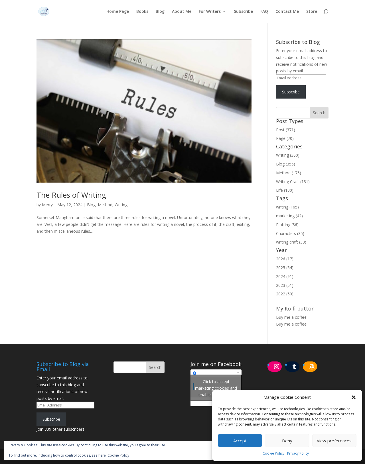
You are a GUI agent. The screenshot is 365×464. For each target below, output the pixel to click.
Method (105, 204)
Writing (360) (287, 155)
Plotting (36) (287, 224)
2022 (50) (284, 294)
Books (142, 11)
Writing (121, 204)
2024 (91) (284, 276)
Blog (160, 11)
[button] (353, 397)
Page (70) (285, 138)
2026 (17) (284, 258)
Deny (287, 440)
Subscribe (243, 11)
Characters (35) (290, 233)
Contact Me (287, 11)
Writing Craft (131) (293, 181)
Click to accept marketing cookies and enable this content (216, 388)
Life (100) (284, 190)
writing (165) (287, 207)
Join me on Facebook (216, 364)
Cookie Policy (273, 453)
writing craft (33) (291, 242)
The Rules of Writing (71, 195)
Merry (47, 204)
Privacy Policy (298, 453)
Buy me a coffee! (291, 324)
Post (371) (285, 129)
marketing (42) (289, 215)
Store (311, 11)
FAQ (264, 11)
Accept (240, 440)
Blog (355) (285, 164)
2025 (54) (284, 267)
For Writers (210, 11)
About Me (181, 11)
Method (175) (288, 172)
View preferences (334, 440)
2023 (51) (284, 285)
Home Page (117, 11)
